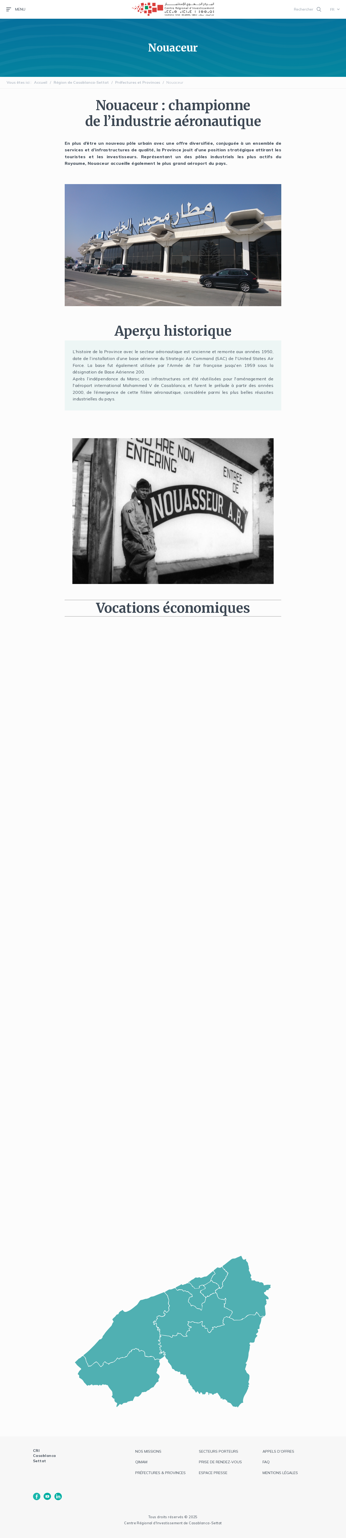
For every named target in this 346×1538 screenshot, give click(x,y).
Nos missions (148, 1451)
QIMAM (141, 1462)
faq (266, 1462)
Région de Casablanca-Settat (81, 82)
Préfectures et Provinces (137, 82)
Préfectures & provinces (160, 1472)
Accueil (40, 82)
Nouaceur (174, 82)
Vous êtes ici (18, 82)
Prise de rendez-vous (220, 1462)
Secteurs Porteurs (218, 1451)
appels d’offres (278, 1451)
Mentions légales (280, 1472)
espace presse (213, 1472)
